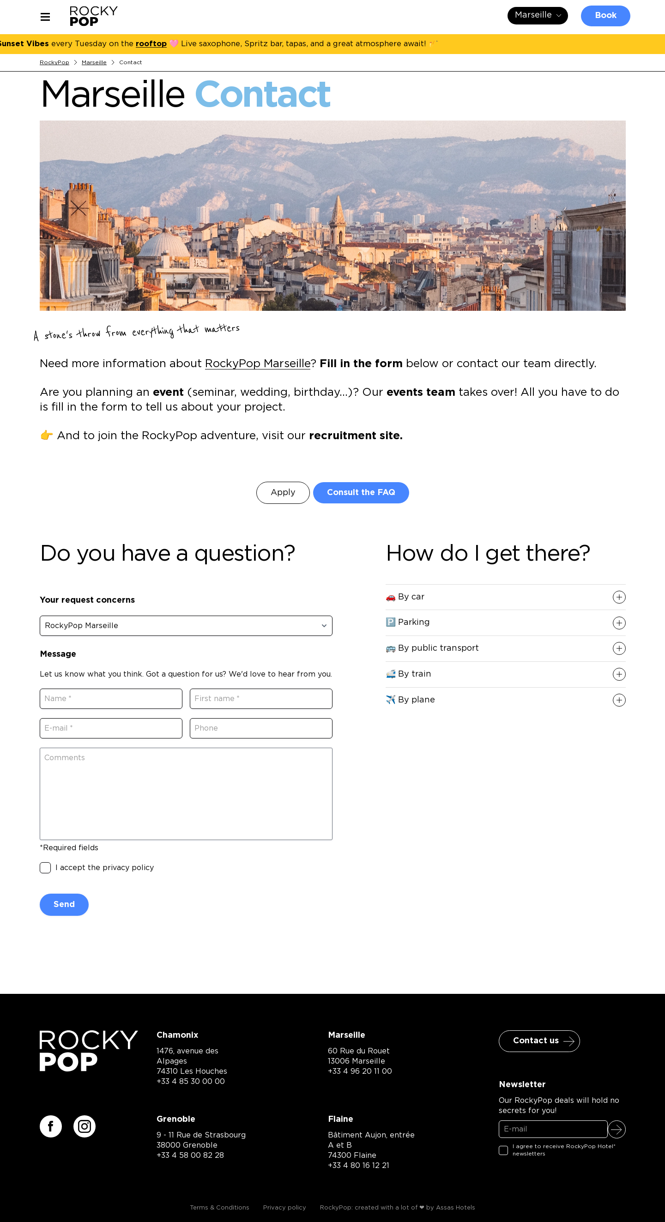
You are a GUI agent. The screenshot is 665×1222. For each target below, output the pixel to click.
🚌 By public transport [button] (432, 648)
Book (606, 16)
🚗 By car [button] (405, 597)
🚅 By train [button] (408, 674)
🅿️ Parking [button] (408, 622)
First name (219, 699)
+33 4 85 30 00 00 (191, 1081)
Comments (64, 758)
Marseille (94, 62)
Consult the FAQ (361, 493)
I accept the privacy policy (104, 867)
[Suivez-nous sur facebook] (51, 1126)
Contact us (536, 1041)
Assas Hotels (455, 1208)
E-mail (60, 728)
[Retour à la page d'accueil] (89, 1068)
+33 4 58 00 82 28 (190, 1155)
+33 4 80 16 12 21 (358, 1165)
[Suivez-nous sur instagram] (84, 1126)
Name (60, 699)
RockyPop (54, 62)
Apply (283, 493)
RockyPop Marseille (257, 363)
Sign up (617, 1129)
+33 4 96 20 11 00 (360, 1071)
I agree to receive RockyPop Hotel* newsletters (564, 1149)
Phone (206, 728)
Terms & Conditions (219, 1208)
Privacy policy (284, 1208)
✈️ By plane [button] (410, 700)
